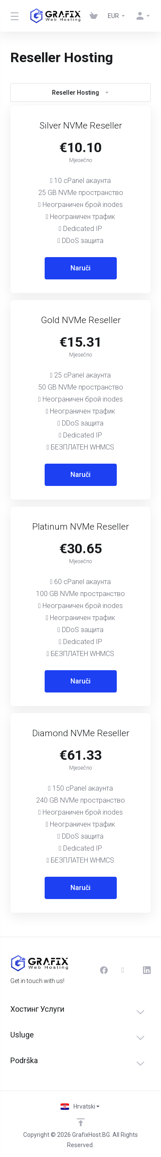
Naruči (80, 268)
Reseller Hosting (80, 92)
